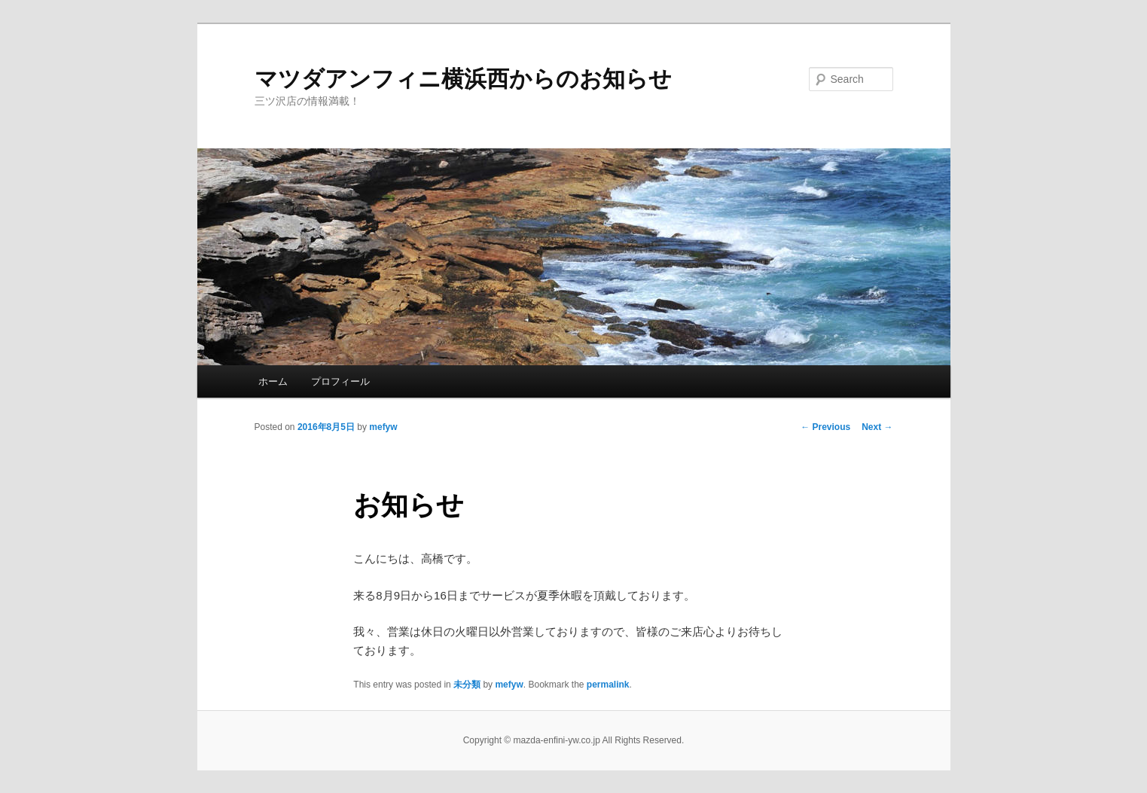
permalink (608, 684)
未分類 (466, 684)
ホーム (273, 381)
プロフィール (340, 381)
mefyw (383, 427)
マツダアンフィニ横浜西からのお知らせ (463, 78)
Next (877, 427)
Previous (825, 427)
